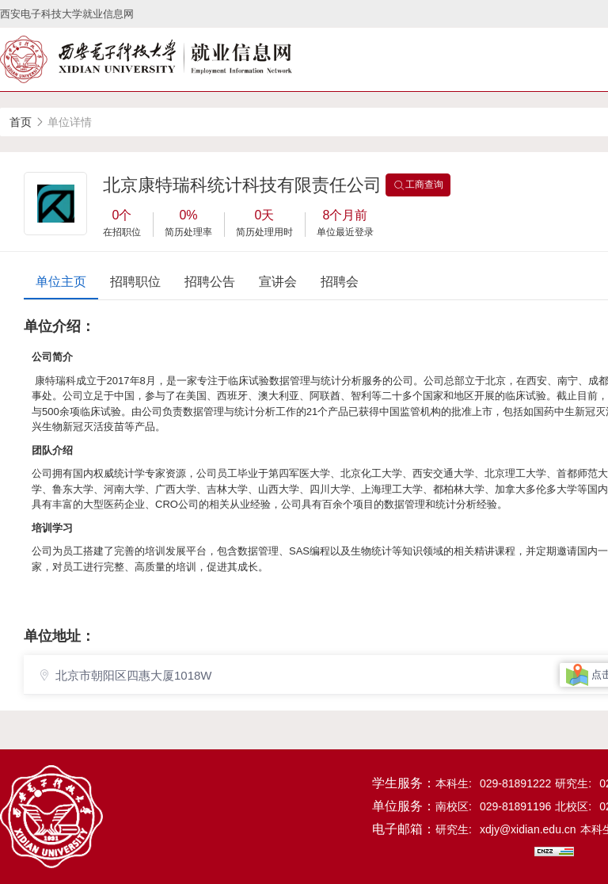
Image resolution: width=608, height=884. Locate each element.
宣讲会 (278, 281)
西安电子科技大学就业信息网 (67, 14)
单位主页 (61, 281)
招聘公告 (209, 281)
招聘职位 (135, 281)
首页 (21, 122)
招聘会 (340, 281)
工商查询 (418, 185)
